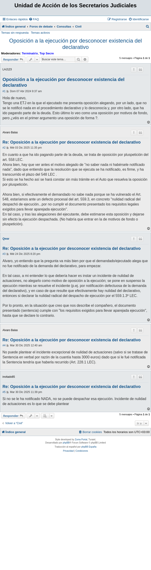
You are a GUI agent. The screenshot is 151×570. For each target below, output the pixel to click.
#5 (3, 392)
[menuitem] (34, 19)
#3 (3, 254)
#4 (3, 345)
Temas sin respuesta (15, 32)
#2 (3, 147)
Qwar (5, 238)
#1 (3, 91)
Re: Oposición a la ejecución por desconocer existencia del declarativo (71, 142)
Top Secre (47, 53)
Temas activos (40, 32)
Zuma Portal (81, 439)
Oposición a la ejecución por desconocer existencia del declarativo (75, 44)
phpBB (66, 442)
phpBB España (89, 447)
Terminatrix (30, 53)
